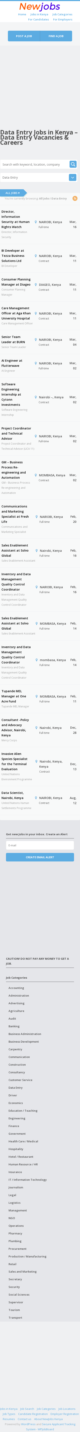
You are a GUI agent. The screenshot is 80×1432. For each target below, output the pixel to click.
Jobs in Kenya (39, 14)
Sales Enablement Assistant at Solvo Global (15, 550)
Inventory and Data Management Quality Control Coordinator (16, 581)
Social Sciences (19, 1294)
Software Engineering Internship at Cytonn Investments (11, 394)
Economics (16, 1103)
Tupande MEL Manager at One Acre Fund (13, 696)
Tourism (14, 1310)
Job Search (27, 1409)
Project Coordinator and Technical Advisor (16, 433)
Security (14, 1287)
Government (17, 1134)
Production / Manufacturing (28, 1256)
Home (22, 14)
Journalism (16, 1187)
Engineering (17, 1118)
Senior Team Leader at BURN (13, 339)
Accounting (16, 988)
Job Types (9, 1414)
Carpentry (15, 1049)
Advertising (17, 1003)
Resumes (9, 1419)
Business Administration (25, 1034)
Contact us (24, 1419)
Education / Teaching (23, 1111)
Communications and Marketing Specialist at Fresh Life (15, 514)
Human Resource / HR (23, 1164)
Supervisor (16, 1302)
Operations (16, 1226)
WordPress (28, 1424)
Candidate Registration (33, 1414)
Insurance (15, 1172)
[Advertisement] (40, 86)
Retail (12, 1264)
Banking (14, 1026)
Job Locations (67, 1409)
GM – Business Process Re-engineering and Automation (13, 470)
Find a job (56, 36)
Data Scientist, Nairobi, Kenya (12, 795)
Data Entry (16, 1088)
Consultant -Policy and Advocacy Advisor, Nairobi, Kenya (15, 727)
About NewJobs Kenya (48, 1419)
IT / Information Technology (28, 1180)
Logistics (14, 1203)
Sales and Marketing (23, 1271)
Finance (14, 1126)
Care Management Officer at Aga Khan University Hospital (16, 313)
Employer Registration (65, 1414)
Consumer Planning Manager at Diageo (16, 281)
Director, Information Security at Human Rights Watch (15, 219)
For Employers (62, 19)
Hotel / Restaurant (21, 1157)
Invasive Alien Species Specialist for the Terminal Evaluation (14, 761)
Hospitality (16, 1149)
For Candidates (38, 19)
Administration (19, 995)
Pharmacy (15, 1233)
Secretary (15, 1279)
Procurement (17, 1249)
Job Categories (62, 14)
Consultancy (17, 1072)
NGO (12, 1218)
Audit (12, 1018)
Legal (12, 1195)
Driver (13, 1095)
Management (18, 1210)
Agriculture (16, 1011)
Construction (17, 1064)
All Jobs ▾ (13, 193)
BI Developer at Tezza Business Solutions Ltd (12, 256)
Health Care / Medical (23, 1141)
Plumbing (15, 1241)
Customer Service (20, 1080)
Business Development (24, 1041)
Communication (19, 1057)
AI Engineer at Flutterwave (11, 363)
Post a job (24, 36)
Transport (15, 1317)
